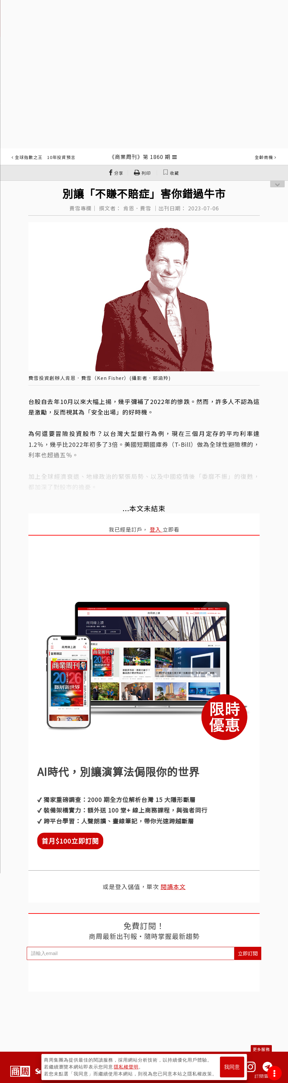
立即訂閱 (248, 953)
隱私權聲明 (126, 1066)
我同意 (232, 1067)
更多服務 (261, 1049)
